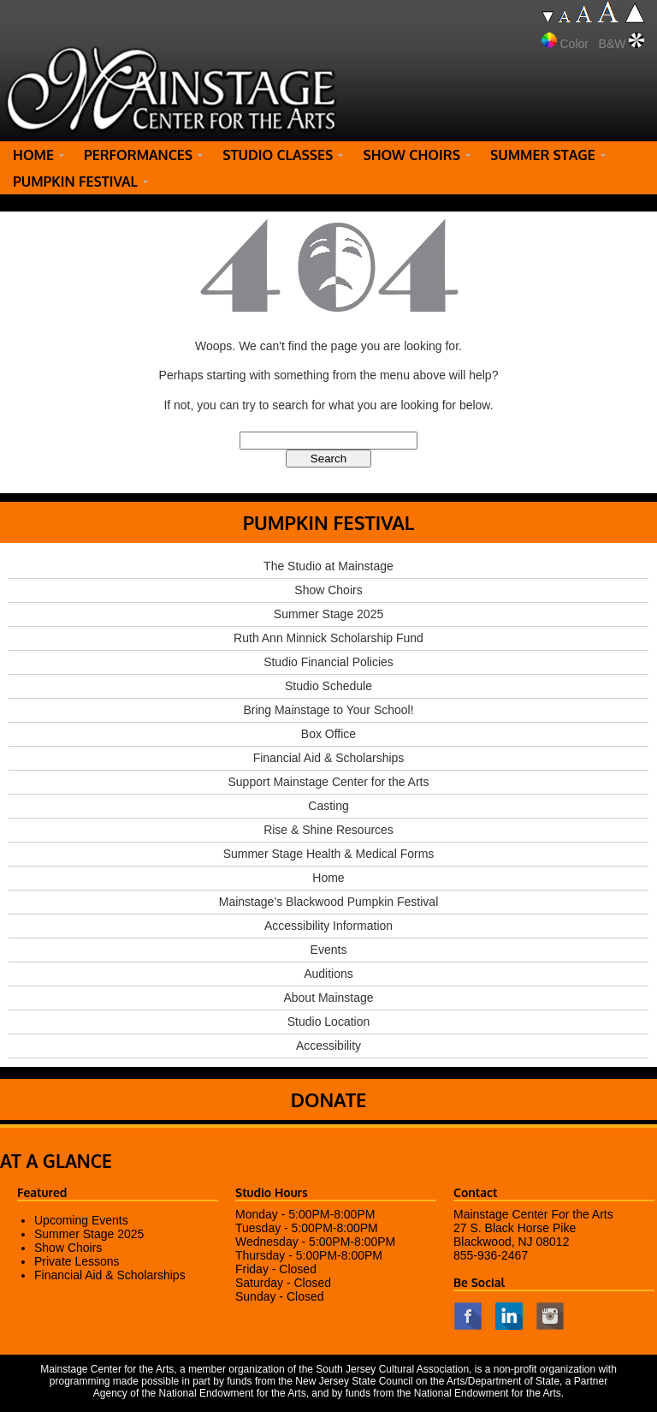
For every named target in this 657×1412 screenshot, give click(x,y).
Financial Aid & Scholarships (329, 758)
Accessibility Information (328, 925)
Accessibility (328, 1045)
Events (329, 949)
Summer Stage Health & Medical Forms (329, 854)
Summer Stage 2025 (328, 614)
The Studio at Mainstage (328, 566)
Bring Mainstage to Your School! (328, 710)
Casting (328, 806)
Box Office (328, 734)
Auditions (328, 973)
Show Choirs (328, 590)
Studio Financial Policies (328, 662)
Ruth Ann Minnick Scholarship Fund (328, 638)
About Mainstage (328, 997)
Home (328, 878)
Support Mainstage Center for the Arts (328, 782)
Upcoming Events (81, 1220)
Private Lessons (77, 1261)
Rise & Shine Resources (328, 830)
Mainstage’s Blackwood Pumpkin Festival (329, 902)
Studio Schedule (328, 686)
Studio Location (328, 1021)
